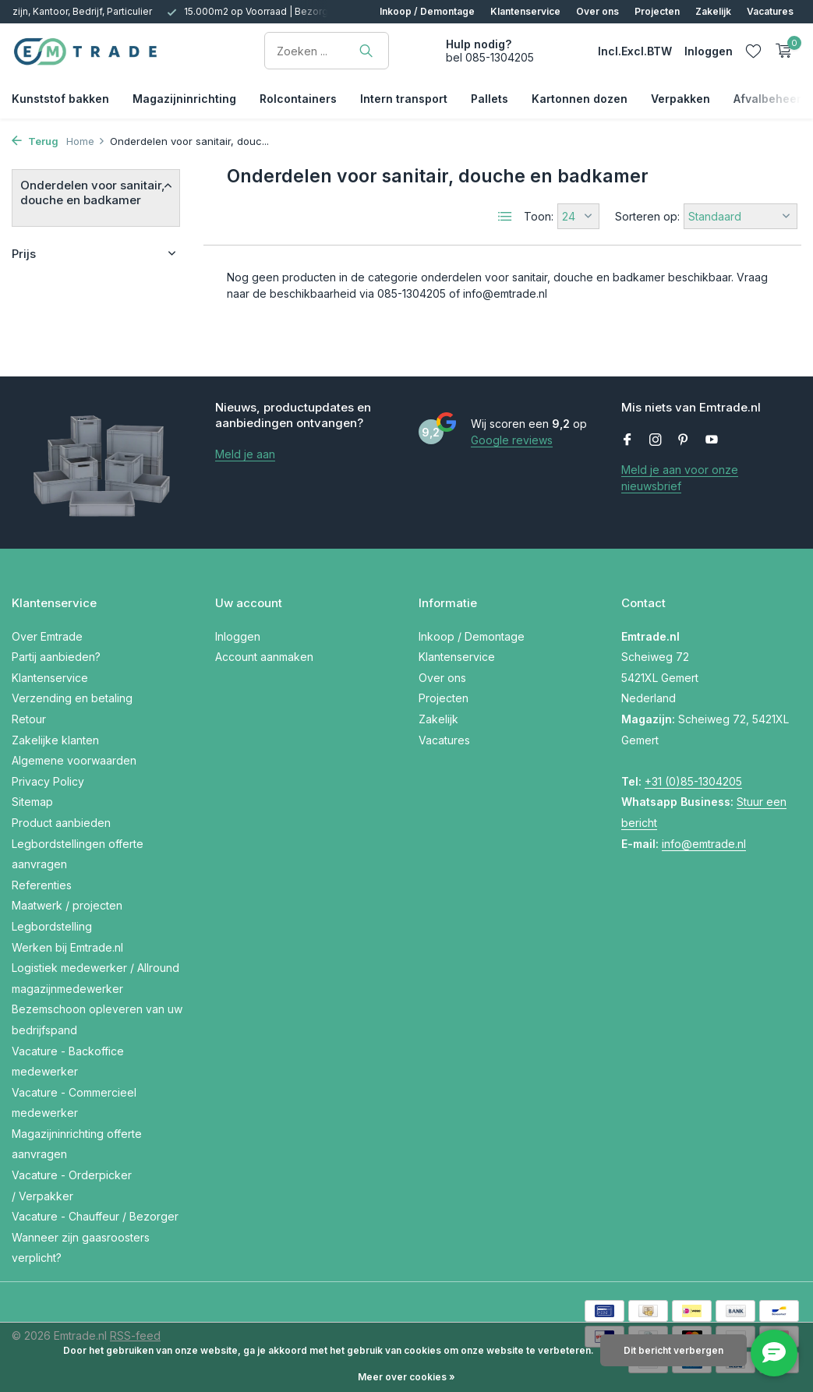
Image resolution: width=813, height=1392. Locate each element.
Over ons (597, 11)
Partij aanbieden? (56, 656)
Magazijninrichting (184, 98)
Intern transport (403, 98)
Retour (29, 719)
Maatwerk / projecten (67, 905)
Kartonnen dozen (579, 98)
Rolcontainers (298, 98)
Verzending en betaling (72, 698)
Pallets (489, 98)
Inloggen (237, 636)
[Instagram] (655, 440)
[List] (505, 217)
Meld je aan (245, 454)
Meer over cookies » (406, 1377)
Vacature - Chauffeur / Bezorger (95, 1216)
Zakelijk (713, 11)
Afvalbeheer (767, 98)
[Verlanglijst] (753, 50)
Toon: (538, 216)
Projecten (657, 11)
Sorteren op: (647, 216)
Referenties (42, 885)
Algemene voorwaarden (74, 760)
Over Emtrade (47, 636)
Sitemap (32, 801)
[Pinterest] (683, 440)
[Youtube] (711, 440)
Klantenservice (525, 11)
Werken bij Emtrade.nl (67, 947)
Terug (35, 141)
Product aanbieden (61, 822)
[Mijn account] (708, 51)
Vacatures (770, 11)
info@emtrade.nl (704, 843)
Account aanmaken (264, 656)
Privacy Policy (48, 781)
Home (85, 141)
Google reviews (512, 440)
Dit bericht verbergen (673, 1350)
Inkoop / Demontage (427, 11)
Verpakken (680, 98)
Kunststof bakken (60, 98)
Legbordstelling (52, 926)
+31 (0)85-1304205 (693, 781)
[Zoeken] (326, 50)
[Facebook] (627, 440)
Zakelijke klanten (55, 740)
